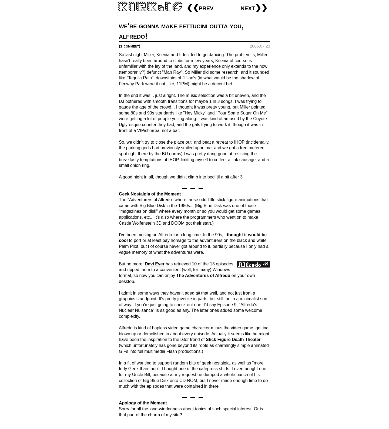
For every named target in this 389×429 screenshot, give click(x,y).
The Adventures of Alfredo (203, 275)
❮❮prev (199, 8)
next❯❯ (254, 8)
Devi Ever (155, 264)
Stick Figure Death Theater (233, 339)
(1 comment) (129, 46)
